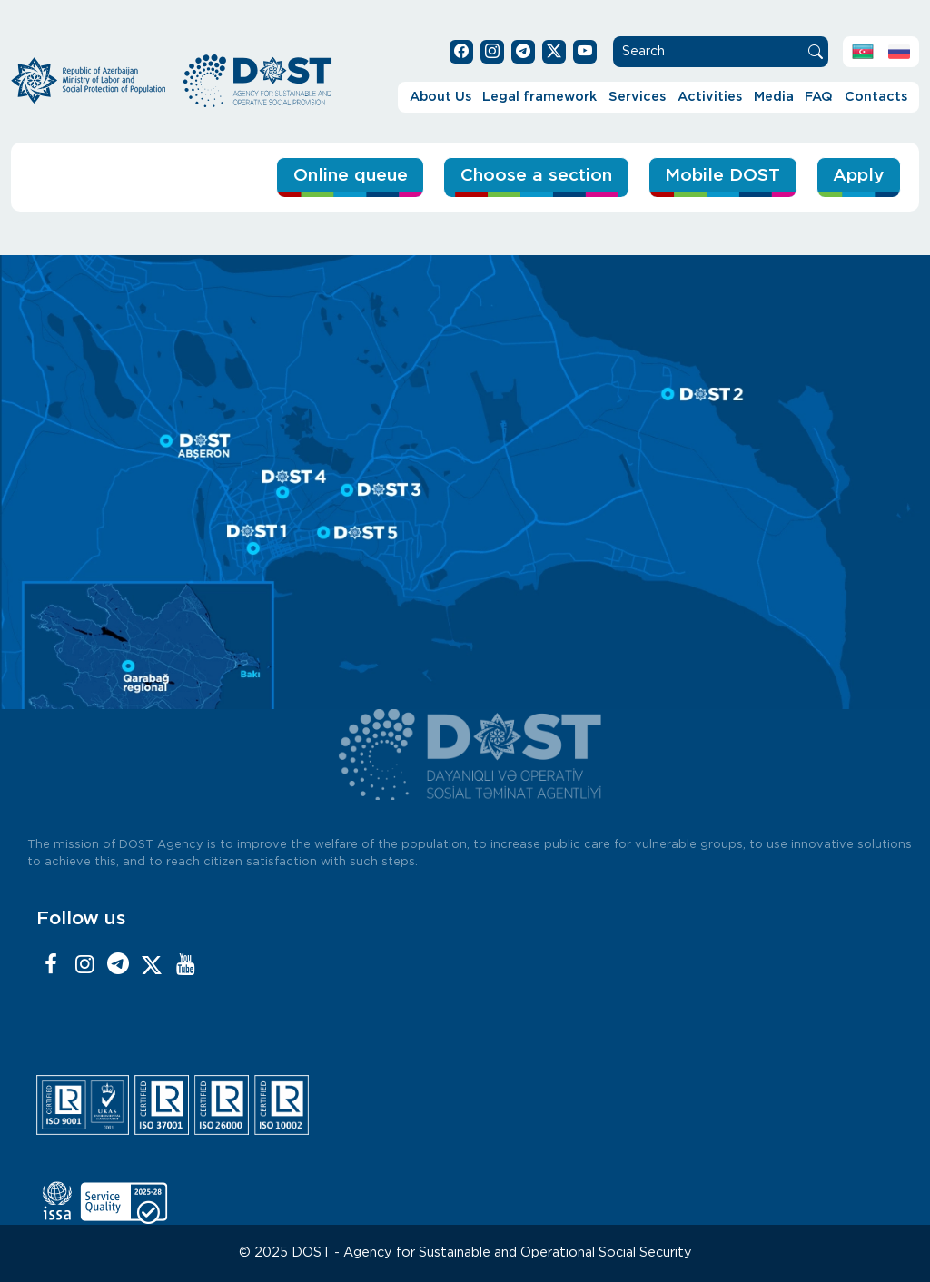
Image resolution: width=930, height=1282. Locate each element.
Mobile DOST (722, 175)
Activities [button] (710, 97)
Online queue (350, 175)
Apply (858, 175)
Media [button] (774, 97)
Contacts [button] (876, 97)
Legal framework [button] (539, 97)
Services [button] (637, 97)
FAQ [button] (819, 97)
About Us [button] (440, 97)
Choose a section (536, 175)
